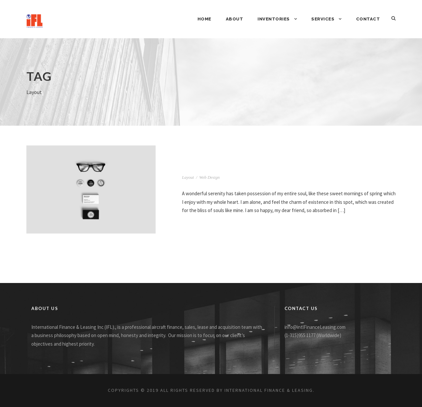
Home (204, 18)
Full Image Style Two (219, 167)
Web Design (209, 177)
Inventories (273, 18)
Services (322, 18)
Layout (188, 177)
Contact (368, 18)
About (234, 18)
